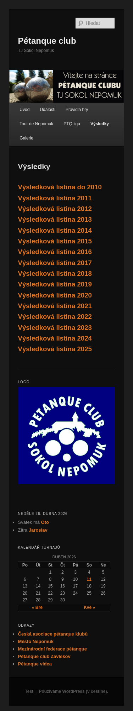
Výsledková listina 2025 (55, 349)
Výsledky (99, 123)
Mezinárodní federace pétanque (52, 649)
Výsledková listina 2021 (55, 306)
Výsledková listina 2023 (55, 327)
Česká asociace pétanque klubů (53, 634)
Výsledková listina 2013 (55, 219)
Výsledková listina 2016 (55, 252)
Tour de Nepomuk (36, 123)
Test (29, 691)
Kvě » (89, 607)
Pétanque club (47, 41)
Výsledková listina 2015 (55, 241)
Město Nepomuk (36, 641)
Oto (45, 522)
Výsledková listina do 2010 (60, 187)
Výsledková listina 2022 (55, 316)
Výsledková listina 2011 (55, 198)
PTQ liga (71, 123)
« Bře (37, 607)
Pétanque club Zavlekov (44, 656)
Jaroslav (38, 530)
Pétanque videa (35, 664)
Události (47, 109)
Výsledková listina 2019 (55, 284)
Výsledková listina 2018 (55, 273)
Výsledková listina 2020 (55, 295)
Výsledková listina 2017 (55, 263)
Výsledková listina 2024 (55, 338)
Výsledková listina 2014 (55, 230)
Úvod (24, 109)
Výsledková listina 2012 (55, 208)
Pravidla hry (77, 109)
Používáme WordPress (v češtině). (73, 691)
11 (89, 579)
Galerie (26, 138)
